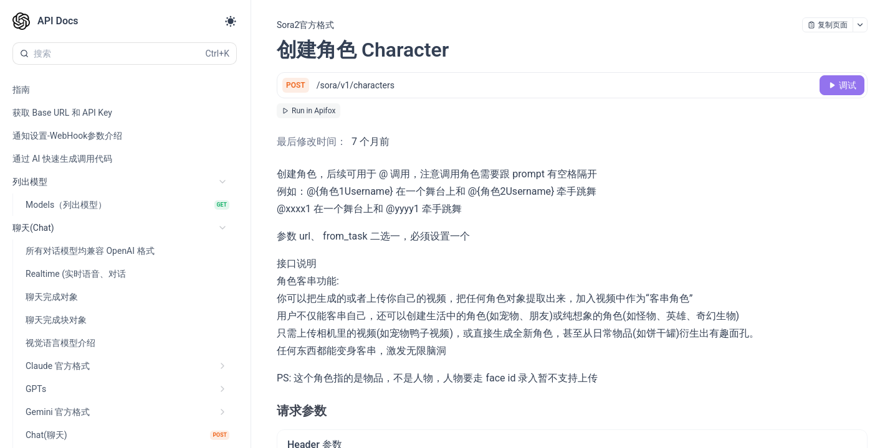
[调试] (842, 85)
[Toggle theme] (230, 21)
